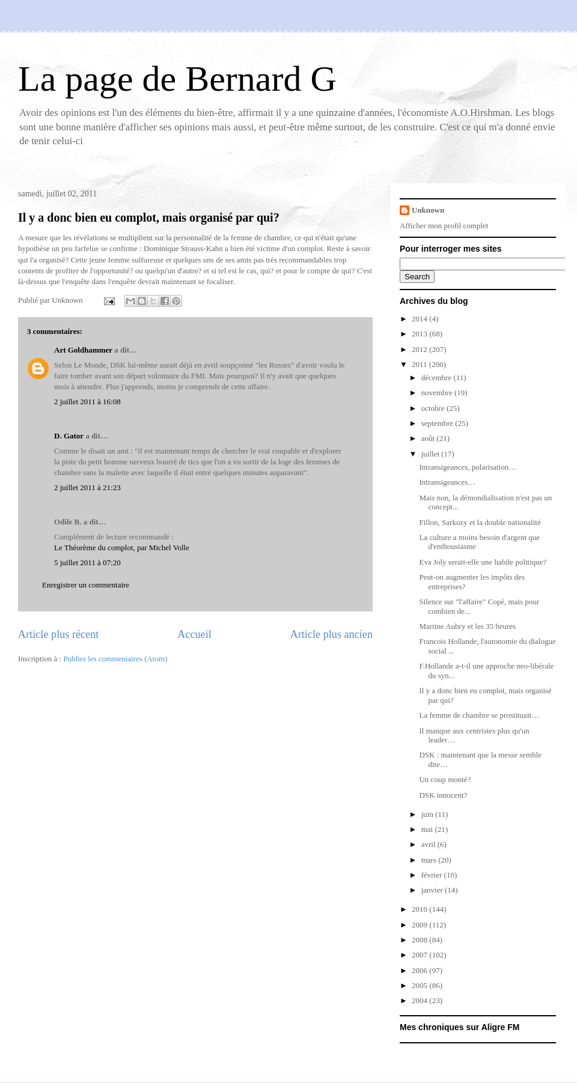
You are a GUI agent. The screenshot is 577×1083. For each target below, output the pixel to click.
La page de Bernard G (177, 79)
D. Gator (69, 435)
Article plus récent (58, 634)
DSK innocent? (443, 794)
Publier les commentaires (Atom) (115, 658)
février (432, 874)
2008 (420, 939)
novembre (437, 392)
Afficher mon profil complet (444, 225)
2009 (420, 924)
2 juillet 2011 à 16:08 (87, 401)
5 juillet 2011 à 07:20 (87, 562)
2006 (420, 970)
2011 (420, 364)
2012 (420, 349)
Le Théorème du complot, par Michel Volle (121, 547)
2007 (420, 954)
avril (429, 844)
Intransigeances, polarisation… (467, 467)
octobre (434, 408)
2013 (420, 333)
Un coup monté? (445, 779)
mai (428, 829)
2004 (420, 1000)
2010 (420, 909)
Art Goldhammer (83, 349)
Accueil (194, 634)
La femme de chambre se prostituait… (479, 715)
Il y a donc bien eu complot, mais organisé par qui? (148, 217)
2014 (420, 318)
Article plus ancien (331, 634)
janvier (433, 889)
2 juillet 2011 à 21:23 (87, 487)
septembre (438, 423)
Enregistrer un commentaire (85, 584)
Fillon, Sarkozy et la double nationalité (479, 522)
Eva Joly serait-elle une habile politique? (482, 561)
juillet (431, 453)
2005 (420, 985)
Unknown (428, 209)
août (429, 438)
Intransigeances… (447, 482)
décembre (437, 377)
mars (430, 859)
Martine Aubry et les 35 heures (467, 626)
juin (428, 814)
